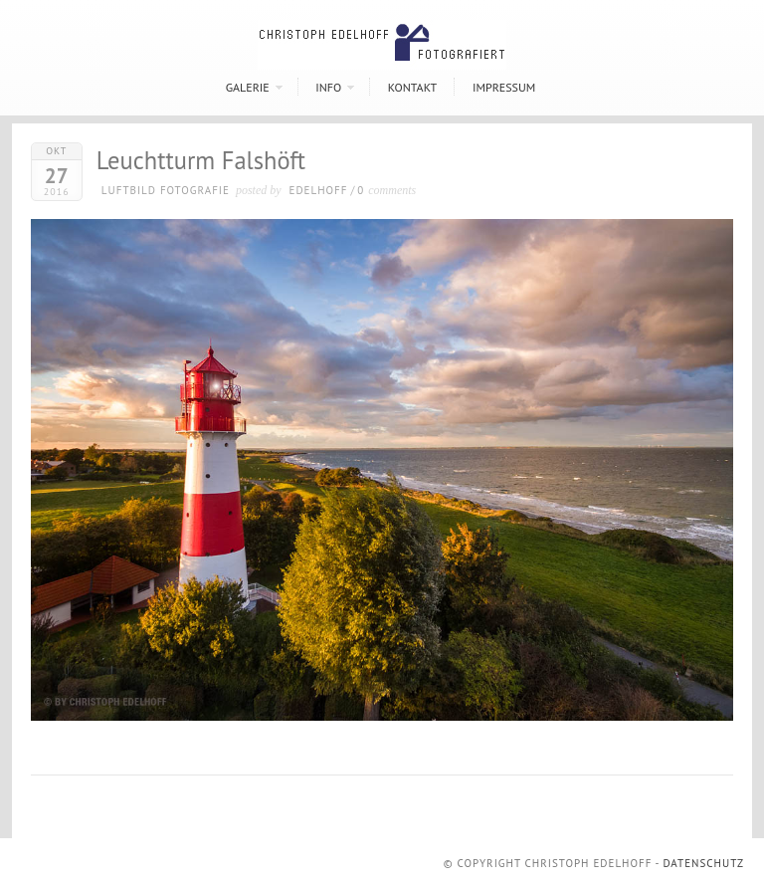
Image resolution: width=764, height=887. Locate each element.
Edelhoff (318, 190)
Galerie (248, 87)
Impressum (504, 87)
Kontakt (412, 87)
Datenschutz (703, 863)
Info (328, 87)
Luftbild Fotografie (165, 190)
